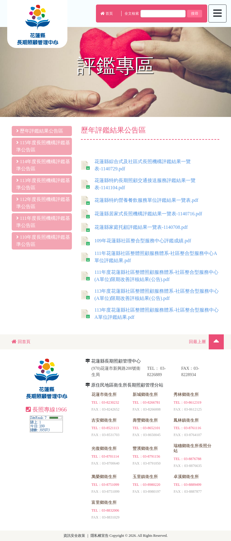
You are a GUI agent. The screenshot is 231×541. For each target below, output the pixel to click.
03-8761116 (192, 428)
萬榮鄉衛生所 (104, 476)
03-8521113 (110, 428)
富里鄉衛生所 (104, 502)
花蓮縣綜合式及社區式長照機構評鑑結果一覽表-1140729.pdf (136, 165)
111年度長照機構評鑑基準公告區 (43, 222)
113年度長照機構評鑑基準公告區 (43, 184)
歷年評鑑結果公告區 (39, 130)
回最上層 (197, 341)
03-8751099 (110, 485)
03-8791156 (151, 456)
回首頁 (21, 341)
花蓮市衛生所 (104, 394)
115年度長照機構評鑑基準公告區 (43, 146)
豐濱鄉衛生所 (145, 448)
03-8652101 (151, 428)
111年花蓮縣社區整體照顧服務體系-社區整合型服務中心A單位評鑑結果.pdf (149, 257)
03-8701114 (110, 456)
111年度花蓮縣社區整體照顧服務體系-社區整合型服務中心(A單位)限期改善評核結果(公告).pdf (149, 276)
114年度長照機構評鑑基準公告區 (43, 165)
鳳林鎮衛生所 (186, 420)
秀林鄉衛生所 (186, 394)
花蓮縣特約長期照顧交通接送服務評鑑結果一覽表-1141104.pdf (138, 184)
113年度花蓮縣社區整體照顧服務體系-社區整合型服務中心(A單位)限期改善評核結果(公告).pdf (150, 294)
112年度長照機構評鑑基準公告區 (43, 203)
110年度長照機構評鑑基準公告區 (43, 241)
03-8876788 (192, 459)
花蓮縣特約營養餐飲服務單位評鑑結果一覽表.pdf (139, 200)
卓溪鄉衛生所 (186, 476)
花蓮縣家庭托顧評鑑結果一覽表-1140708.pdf (134, 227)
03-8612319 (192, 402)
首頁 (106, 13)
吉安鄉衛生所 (104, 420)
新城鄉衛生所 (145, 394)
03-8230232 (110, 402)
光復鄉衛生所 (104, 448)
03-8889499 (192, 485)
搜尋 (194, 13)
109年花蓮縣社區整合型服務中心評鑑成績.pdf (136, 240)
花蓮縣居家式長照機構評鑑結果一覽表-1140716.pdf (141, 213)
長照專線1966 (46, 409)
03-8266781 (151, 402)
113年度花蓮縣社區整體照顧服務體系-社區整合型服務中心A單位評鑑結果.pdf (150, 313)
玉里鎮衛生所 (145, 476)
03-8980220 (151, 485)
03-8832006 (110, 510)
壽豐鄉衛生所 (145, 420)
